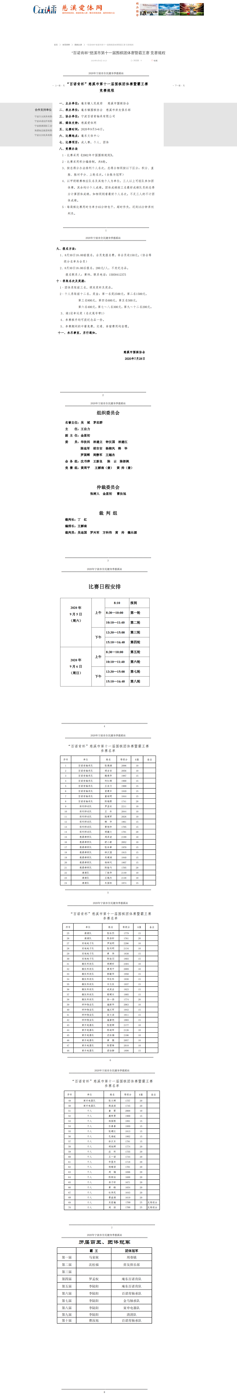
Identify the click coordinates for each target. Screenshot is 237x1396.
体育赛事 (66, 45)
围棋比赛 (78, 45)
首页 (56, 45)
